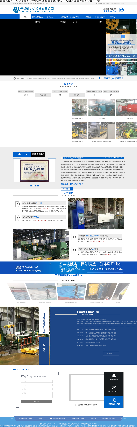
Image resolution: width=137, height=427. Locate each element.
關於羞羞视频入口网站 (102, 3)
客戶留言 (113, 17)
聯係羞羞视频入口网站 (117, 3)
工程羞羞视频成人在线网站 (62, 19)
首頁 (25, 17)
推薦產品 (68, 84)
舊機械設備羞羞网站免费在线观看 (26, 92)
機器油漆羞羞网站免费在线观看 (57, 78)
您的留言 (37, 395)
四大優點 (68, 193)
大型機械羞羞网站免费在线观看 (60, 92)
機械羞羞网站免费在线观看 (94, 78)
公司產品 (50, 17)
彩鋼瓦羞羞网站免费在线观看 (94, 92)
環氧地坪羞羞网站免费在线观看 (111, 92)
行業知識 (88, 17)
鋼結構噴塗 (77, 95)
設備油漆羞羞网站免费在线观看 (76, 78)
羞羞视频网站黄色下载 (75, 19)
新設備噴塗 (43, 95)
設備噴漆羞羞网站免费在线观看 (38, 78)
